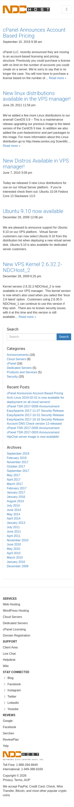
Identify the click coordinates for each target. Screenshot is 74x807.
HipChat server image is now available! (33, 436)
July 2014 (13, 505)
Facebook (12, 684)
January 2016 (16, 496)
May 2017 (13, 475)
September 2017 (18, 470)
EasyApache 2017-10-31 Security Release (35, 415)
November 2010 (17, 540)
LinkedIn (11, 702)
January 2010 (16, 561)
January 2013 (16, 522)
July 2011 (13, 527)
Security (12, 376)
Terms (18, 780)
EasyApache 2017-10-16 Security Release (35, 419)
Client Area (10, 647)
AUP (27, 780)
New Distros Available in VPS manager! (36, 164)
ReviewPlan (11, 739)
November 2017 (17, 462)
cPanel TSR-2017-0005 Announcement (33, 428)
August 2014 (15, 501)
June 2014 (14, 510)
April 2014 (13, 518)
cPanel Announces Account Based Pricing (34, 33)
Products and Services (22, 372)
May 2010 (13, 548)
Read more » (58, 78)
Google (8, 720)
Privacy (7, 780)
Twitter (9, 696)
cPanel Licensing (14, 629)
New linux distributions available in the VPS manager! (37, 96)
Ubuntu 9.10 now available (33, 211)
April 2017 (13, 479)
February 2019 (16, 458)
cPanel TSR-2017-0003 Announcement (33, 432)
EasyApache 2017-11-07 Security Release (35, 410)
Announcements (18, 354)
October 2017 (16, 466)
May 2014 (13, 514)
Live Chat (9, 653)
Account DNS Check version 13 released (34, 423)
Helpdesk (9, 659)
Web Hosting (11, 604)
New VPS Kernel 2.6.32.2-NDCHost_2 (32, 267)
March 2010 (15, 557)
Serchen (8, 733)
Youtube (10, 709)
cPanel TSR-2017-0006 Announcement (33, 406)
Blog (8, 678)
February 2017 (16, 488)
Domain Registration (16, 635)
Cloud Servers (16, 359)
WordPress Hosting (16, 610)
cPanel (11, 363)
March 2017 (15, 484)
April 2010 (13, 553)
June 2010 (14, 544)
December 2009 (17, 566)
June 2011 (14, 531)
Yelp (6, 745)
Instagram (12, 690)
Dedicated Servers (19, 367)
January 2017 (16, 492)
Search (64, 336)
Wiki (6, 666)
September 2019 (18, 453)
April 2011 (13, 535)
